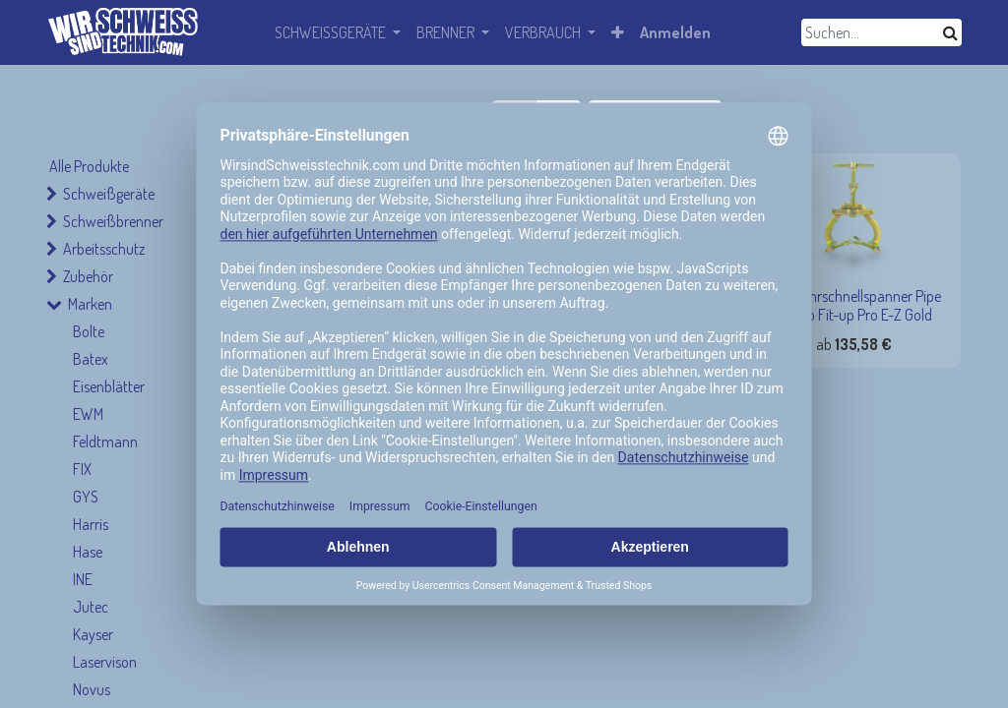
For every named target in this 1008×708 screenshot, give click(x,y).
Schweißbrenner (113, 221)
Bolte (88, 331)
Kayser (93, 634)
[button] (617, 32)
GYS (85, 496)
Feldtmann (105, 441)
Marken (90, 304)
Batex (90, 359)
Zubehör (88, 276)
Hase (87, 551)
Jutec (90, 607)
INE (83, 579)
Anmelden (675, 32)
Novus (91, 689)
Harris (90, 524)
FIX (82, 469)
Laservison (105, 662)
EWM (88, 414)
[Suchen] (950, 32)
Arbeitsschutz (104, 249)
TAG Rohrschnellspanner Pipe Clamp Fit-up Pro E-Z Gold (854, 305)
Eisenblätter (109, 386)
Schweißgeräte (109, 194)
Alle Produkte (89, 166)
